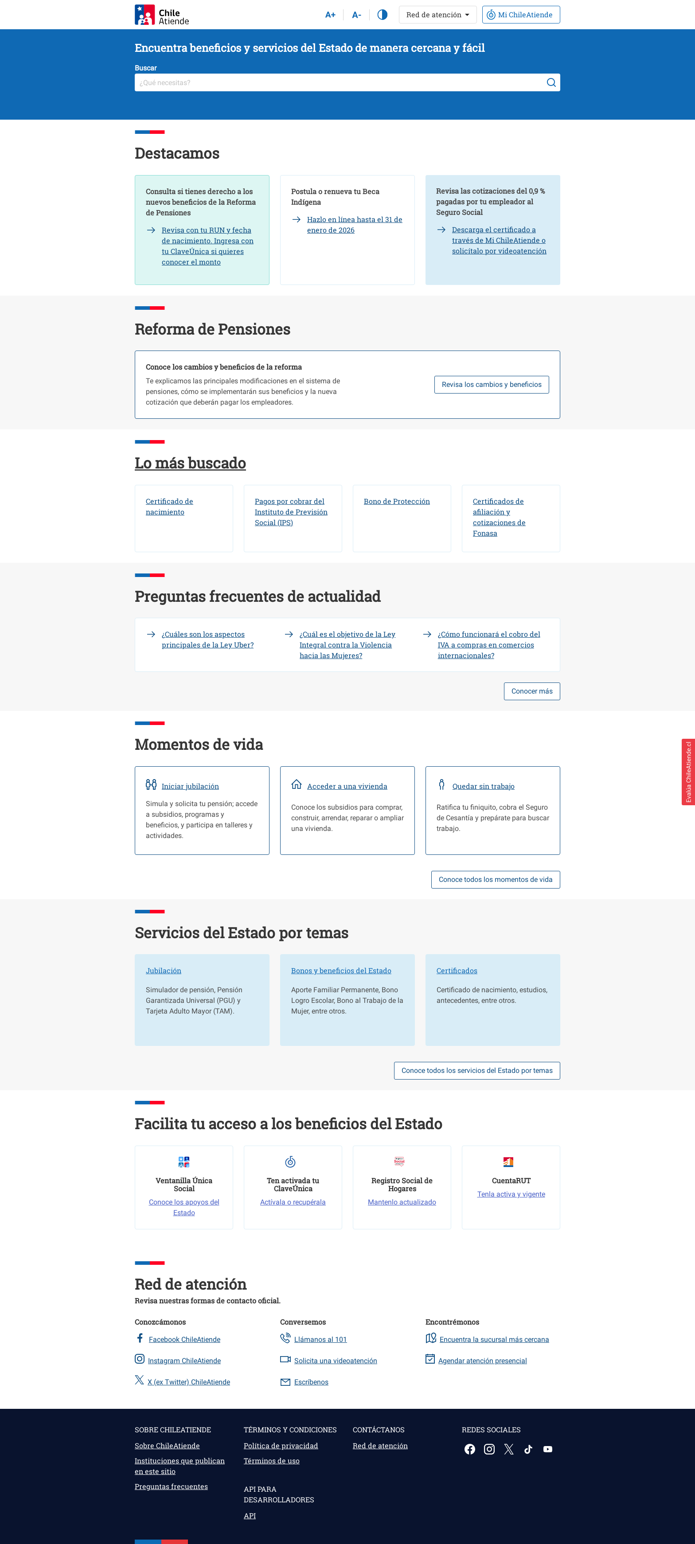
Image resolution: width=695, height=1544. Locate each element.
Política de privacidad (281, 1445)
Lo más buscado (190, 462)
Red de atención (190, 1284)
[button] (688, 772)
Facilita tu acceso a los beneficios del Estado (288, 1123)
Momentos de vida (199, 744)
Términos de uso (272, 1460)
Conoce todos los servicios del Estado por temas (477, 1070)
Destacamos (177, 153)
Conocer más (532, 691)
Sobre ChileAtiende (167, 1445)
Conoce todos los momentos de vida (496, 879)
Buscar (145, 68)
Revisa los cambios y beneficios (492, 384)
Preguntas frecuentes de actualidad (258, 596)
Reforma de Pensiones (212, 329)
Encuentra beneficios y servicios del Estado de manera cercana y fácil (310, 48)
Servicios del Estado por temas (241, 932)
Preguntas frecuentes (171, 1486)
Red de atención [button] (433, 14)
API (250, 1515)
